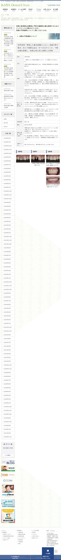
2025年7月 (7, 164)
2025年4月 (7, 176)
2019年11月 (8, 410)
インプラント (21, 538)
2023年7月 (7, 255)
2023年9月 (7, 247)
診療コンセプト (7, 534)
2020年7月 (7, 380)
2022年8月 (7, 297)
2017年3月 (7, 433)
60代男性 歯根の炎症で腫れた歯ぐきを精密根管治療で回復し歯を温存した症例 (9, 71)
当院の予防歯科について (28, 36)
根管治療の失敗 (9, 89)
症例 (5, 119)
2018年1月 (7, 429)
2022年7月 (7, 300)
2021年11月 (8, 331)
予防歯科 (20, 541)
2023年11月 (8, 240)
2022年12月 (8, 282)
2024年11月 (8, 195)
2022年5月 (7, 308)
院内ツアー (6, 539)
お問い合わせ (47, 10)
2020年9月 (7, 372)
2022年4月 (7, 312)
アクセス (38, 10)
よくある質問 (22, 10)
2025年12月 (8, 145)
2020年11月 (8, 368)
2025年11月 (8, 149)
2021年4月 (7, 353)
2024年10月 (8, 198)
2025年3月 (7, 179)
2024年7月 (7, 210)
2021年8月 (7, 338)
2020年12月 (8, 365)
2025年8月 (7, 161)
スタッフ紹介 (6, 538)
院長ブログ (35, 538)
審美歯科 (20, 539)
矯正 (19, 543)
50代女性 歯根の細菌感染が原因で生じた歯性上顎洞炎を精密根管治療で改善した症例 (9, 39)
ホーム (4, 530)
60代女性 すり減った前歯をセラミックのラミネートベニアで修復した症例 (9, 55)
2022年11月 (8, 285)
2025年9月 (7, 157)
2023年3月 (7, 270)
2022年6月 (7, 304)
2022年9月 (7, 293)
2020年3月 (7, 395)
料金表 (30, 10)
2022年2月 (7, 319)
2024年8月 (7, 206)
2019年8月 (7, 418)
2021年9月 (7, 334)
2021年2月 (7, 361)
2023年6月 (7, 259)
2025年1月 (7, 187)
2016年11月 (8, 437)
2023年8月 (7, 251)
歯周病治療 (21, 536)
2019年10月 (8, 414)
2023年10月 (8, 244)
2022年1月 (7, 323)
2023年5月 (7, 263)
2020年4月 (7, 391)
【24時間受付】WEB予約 (15, 557)
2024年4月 (7, 221)
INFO (5, 126)
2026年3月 (7, 138)
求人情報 (55, 10)
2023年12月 (8, 236)
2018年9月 (7, 425)
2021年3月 (7, 357)
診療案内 (13, 10)
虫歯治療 (20, 532)
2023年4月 (7, 266)
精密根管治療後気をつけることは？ (9, 97)
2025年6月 (7, 168)
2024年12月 (8, 191)
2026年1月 (7, 142)
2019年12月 (8, 406)
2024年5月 (7, 217)
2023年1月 (7, 278)
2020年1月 (7, 403)
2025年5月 (7, 172)
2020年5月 (7, 387)
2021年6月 (7, 346)
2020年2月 (7, 399)
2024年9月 (7, 202)
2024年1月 (7, 232)
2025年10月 (8, 153)
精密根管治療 (21, 534)
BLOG (6, 122)
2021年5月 (7, 350)
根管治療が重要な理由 (9, 105)
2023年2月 (7, 274)
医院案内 (5, 10)
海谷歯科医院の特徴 (8, 536)
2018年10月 (8, 421)
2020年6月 (7, 384)
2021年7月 (7, 342)
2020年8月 (7, 376)
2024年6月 (7, 213)
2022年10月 (8, 289)
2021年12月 (8, 327)
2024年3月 (7, 225)
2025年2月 (7, 183)
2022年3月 (7, 316)
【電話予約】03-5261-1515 (45, 557)
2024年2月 (7, 229)
